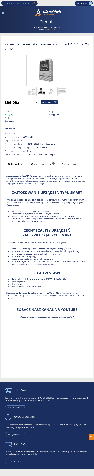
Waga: (7, 133)
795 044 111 (50, 30)
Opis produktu (16, 164)
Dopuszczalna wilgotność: (15, 144)
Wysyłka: (52, 111)
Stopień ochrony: (12, 140)
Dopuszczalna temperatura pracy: (19, 147)
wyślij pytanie (14, 435)
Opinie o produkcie (43, 164)
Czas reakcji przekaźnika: (15, 151)
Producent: (9, 118)
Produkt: (8, 111)
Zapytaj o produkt (71, 164)
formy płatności (15, 461)
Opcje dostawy (14, 408)
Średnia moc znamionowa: (16, 154)
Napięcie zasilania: (12, 137)
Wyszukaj (34, 3)
